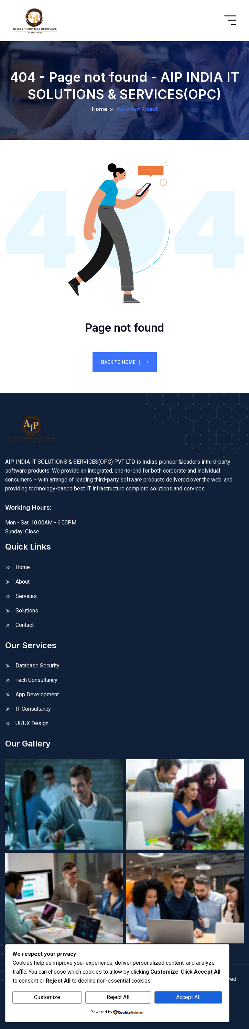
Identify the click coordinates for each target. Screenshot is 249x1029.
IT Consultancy (33, 709)
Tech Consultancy (36, 680)
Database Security (37, 665)
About (22, 581)
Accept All (188, 997)
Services (26, 596)
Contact (24, 625)
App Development (37, 694)
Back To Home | (124, 362)
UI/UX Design (31, 723)
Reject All (118, 997)
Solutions (26, 610)
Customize (47, 997)
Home (99, 109)
